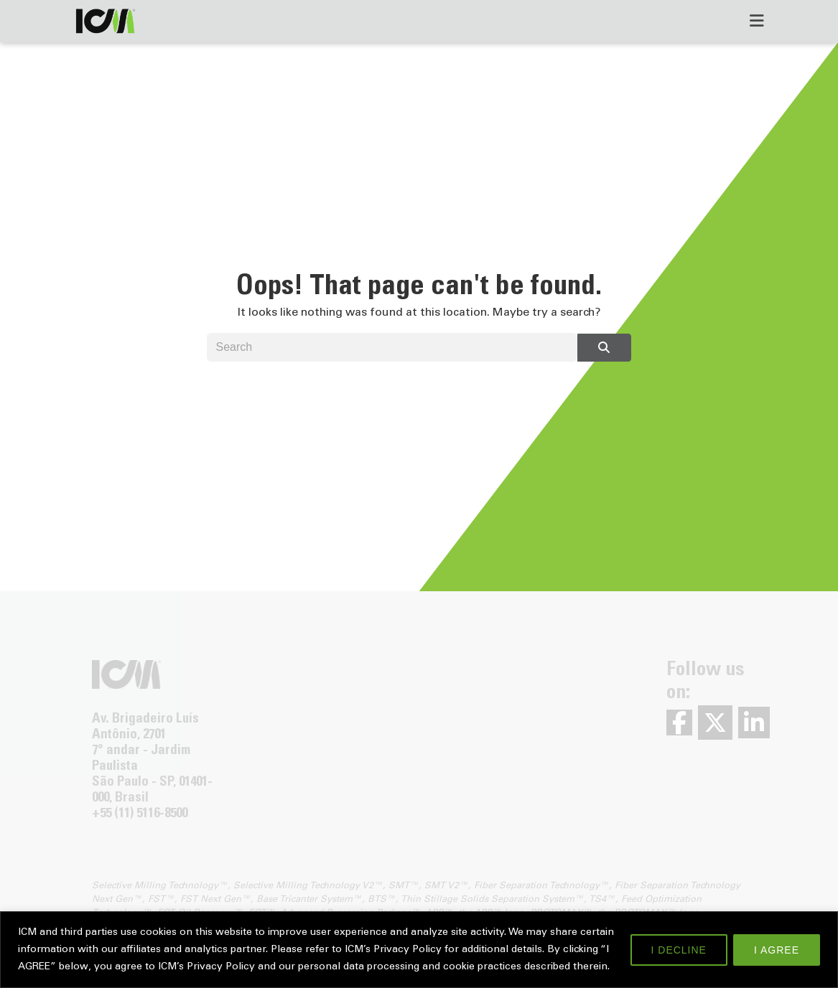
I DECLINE (679, 950)
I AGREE (776, 950)
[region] (419, 949)
